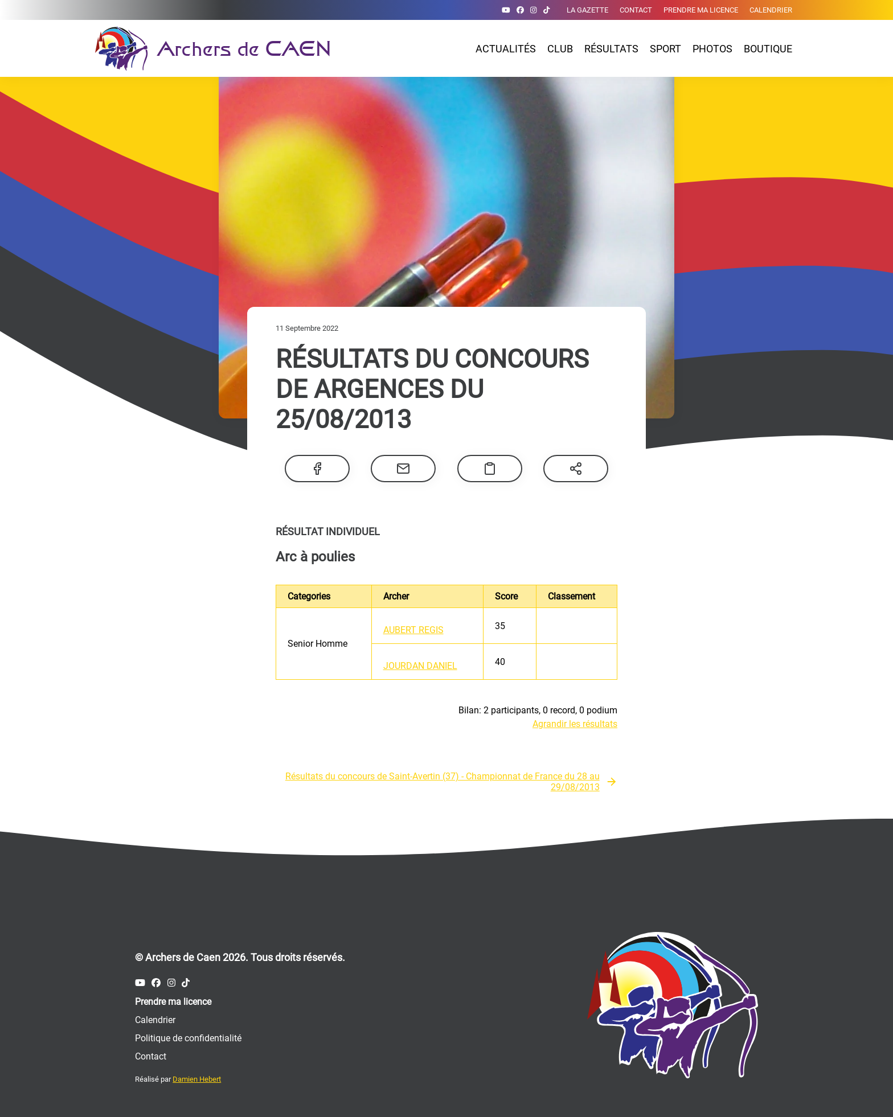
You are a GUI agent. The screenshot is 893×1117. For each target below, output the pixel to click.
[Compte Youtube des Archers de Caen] (506, 10)
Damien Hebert (197, 1079)
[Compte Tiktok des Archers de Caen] (546, 10)
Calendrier (770, 10)
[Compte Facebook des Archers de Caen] (520, 10)
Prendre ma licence (700, 10)
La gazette (587, 10)
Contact (636, 10)
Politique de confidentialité (188, 1038)
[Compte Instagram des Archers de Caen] (533, 10)
